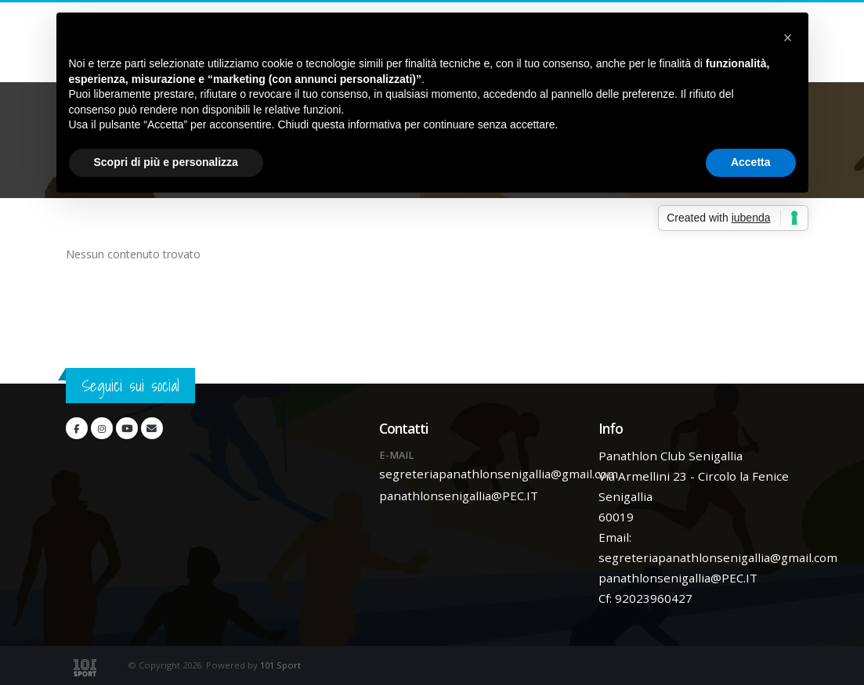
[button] (788, 37)
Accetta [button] (751, 162)
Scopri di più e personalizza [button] (166, 162)
